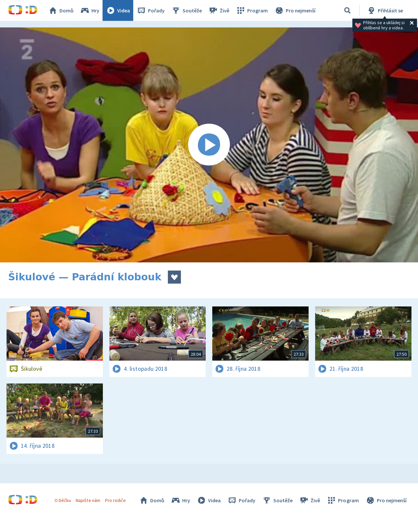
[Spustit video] (209, 144)
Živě (218, 10)
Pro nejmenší (294, 10)
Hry (89, 10)
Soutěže (186, 10)
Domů (60, 10)
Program (252, 10)
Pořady (151, 10)
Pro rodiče (115, 500)
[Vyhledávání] (347, 10)
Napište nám (88, 500)
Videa (118, 10)
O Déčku (63, 500)
